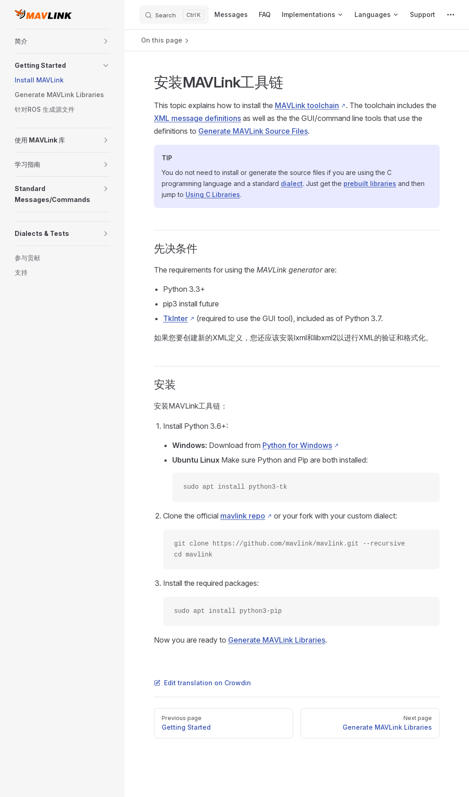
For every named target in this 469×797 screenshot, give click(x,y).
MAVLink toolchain (307, 105)
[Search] (174, 14)
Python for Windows (297, 445)
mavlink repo (242, 515)
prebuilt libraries (370, 183)
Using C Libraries (212, 194)
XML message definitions (197, 118)
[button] (105, 41)
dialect (292, 183)
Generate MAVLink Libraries (276, 639)
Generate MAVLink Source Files (253, 131)
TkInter (175, 318)
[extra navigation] (451, 14)
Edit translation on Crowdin (202, 683)
